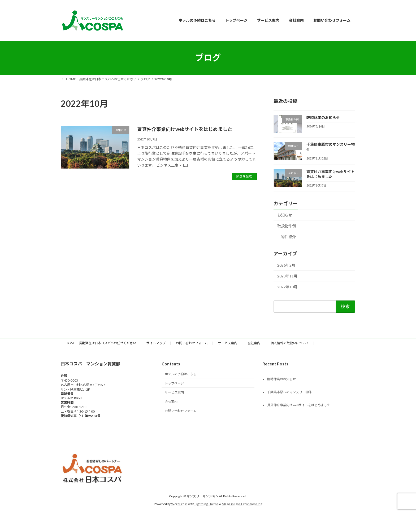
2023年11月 (287, 276)
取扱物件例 (286, 226)
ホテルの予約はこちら (181, 374)
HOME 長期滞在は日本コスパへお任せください (101, 343)
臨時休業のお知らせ (323, 117)
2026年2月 (286, 265)
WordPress (179, 504)
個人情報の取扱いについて (290, 343)
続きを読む (244, 176)
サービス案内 (227, 343)
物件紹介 (288, 236)
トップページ (174, 383)
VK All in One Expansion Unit (242, 504)
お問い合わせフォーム (192, 343)
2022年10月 (287, 286)
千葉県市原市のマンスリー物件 (289, 392)
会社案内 (254, 343)
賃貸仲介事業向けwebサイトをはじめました (184, 129)
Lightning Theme (207, 504)
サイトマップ (156, 343)
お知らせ (284, 215)
